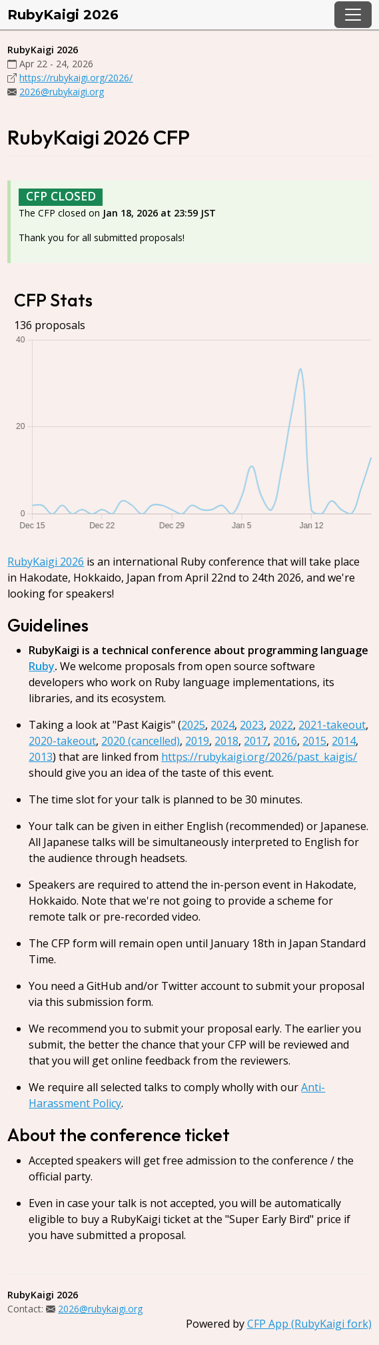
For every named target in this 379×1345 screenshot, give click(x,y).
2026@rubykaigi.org (61, 91)
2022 (281, 724)
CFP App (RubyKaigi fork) (309, 1323)
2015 (314, 740)
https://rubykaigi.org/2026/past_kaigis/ (259, 756)
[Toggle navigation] (353, 14)
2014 (344, 740)
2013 (41, 756)
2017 (256, 740)
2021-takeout (332, 724)
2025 (193, 724)
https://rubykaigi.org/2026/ (76, 77)
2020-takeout (62, 740)
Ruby (42, 666)
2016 (285, 740)
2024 (222, 724)
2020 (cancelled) (140, 740)
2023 (252, 724)
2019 (197, 740)
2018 (226, 740)
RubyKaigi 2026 (63, 15)
